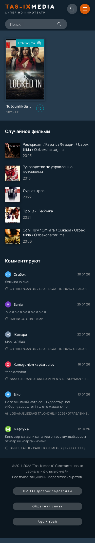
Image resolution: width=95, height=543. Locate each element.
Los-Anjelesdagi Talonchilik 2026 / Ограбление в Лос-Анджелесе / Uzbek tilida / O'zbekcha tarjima (47, 413)
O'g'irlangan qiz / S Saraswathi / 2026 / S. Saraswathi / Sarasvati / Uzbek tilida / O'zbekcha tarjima (47, 289)
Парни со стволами (24, 319)
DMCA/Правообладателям (47, 491)
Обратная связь (47, 506)
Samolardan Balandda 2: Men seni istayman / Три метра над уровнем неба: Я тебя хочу (47, 379)
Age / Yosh (47, 521)
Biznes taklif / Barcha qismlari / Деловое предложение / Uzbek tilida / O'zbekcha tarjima (47, 448)
